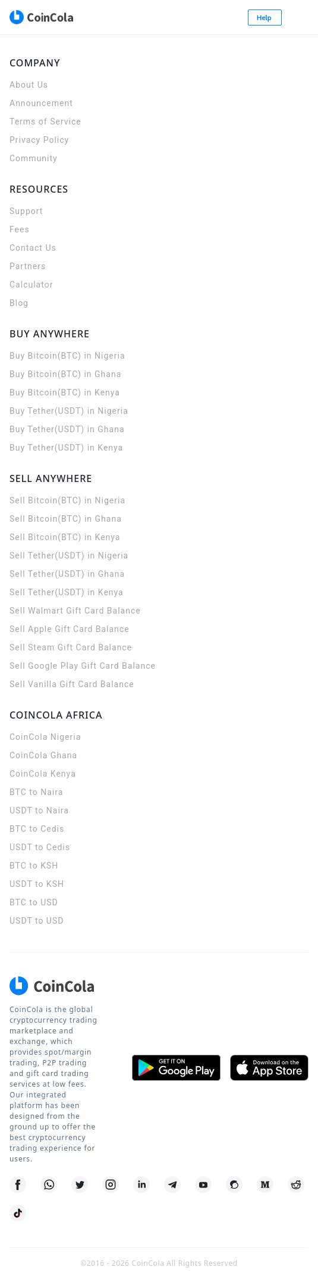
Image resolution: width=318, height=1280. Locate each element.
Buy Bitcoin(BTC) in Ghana (65, 374)
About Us (29, 85)
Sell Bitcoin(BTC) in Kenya (65, 537)
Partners (28, 266)
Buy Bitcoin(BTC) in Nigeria (67, 355)
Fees (20, 229)
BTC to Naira (36, 792)
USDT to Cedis (40, 847)
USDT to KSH (37, 884)
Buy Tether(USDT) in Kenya (66, 447)
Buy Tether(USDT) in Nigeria (69, 411)
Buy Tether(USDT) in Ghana (67, 429)
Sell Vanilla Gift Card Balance (72, 684)
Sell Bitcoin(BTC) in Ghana (66, 519)
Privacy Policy (39, 140)
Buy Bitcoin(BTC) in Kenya (65, 392)
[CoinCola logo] (41, 17)
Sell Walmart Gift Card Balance (75, 610)
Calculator (31, 284)
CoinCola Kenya (43, 773)
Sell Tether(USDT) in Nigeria (69, 555)
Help (265, 17)
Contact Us (33, 248)
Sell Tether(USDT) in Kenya (67, 592)
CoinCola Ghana (43, 755)
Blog (19, 303)
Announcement (41, 103)
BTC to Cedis (37, 829)
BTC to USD (34, 902)
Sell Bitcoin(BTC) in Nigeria (67, 500)
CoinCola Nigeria (45, 737)
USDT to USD (37, 920)
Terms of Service (45, 121)
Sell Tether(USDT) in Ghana (67, 574)
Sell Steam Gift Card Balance (71, 647)
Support (26, 211)
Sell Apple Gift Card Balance (70, 629)
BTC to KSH (34, 865)
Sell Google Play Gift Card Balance (83, 666)
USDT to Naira (39, 810)
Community (34, 158)
